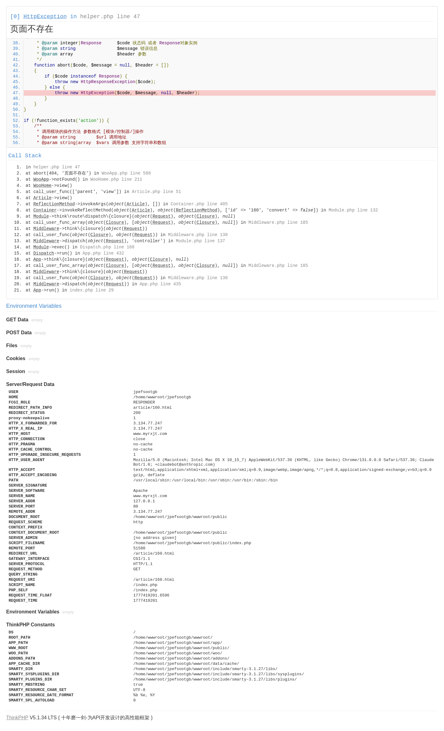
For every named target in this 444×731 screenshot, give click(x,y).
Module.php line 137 (200, 241)
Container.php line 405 (199, 204)
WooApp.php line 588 (126, 173)
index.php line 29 (92, 290)
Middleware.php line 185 (278, 222)
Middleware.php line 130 (198, 234)
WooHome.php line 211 (116, 179)
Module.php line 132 (353, 210)
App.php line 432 (103, 253)
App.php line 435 (160, 284)
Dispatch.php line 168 (107, 247)
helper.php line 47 (110, 17)
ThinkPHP (17, 717)
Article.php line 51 (156, 191)
